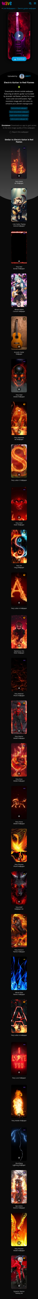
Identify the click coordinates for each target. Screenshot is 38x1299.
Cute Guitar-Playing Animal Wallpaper (19, 225)
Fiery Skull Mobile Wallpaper (19, 396)
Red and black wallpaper (19, 108)
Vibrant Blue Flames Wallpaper (19, 993)
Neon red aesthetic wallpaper (19, 112)
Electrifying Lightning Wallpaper (19, 1164)
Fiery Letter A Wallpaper (19, 608)
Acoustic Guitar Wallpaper (19, 353)
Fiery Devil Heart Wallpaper (19, 524)
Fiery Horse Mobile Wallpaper (19, 823)
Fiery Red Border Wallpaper (19, 268)
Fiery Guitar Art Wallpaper (19, 182)
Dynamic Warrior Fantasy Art (19, 1292)
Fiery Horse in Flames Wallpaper (19, 951)
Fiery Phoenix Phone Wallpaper (19, 865)
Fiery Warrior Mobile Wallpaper (19, 737)
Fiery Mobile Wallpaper (19, 1121)
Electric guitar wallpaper (27, 8)
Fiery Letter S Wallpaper (19, 480)
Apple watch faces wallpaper (19, 115)
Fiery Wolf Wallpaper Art (19, 908)
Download (19, 59)
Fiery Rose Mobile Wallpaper (19, 780)
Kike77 (25, 76)
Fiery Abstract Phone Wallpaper (19, 695)
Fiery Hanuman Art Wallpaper (19, 438)
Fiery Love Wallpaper (19, 1078)
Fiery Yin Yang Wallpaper (19, 566)
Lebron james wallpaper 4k (19, 119)
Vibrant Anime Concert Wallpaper (19, 310)
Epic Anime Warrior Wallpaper (19, 1207)
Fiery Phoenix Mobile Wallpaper (19, 1249)
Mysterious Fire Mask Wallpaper (19, 652)
